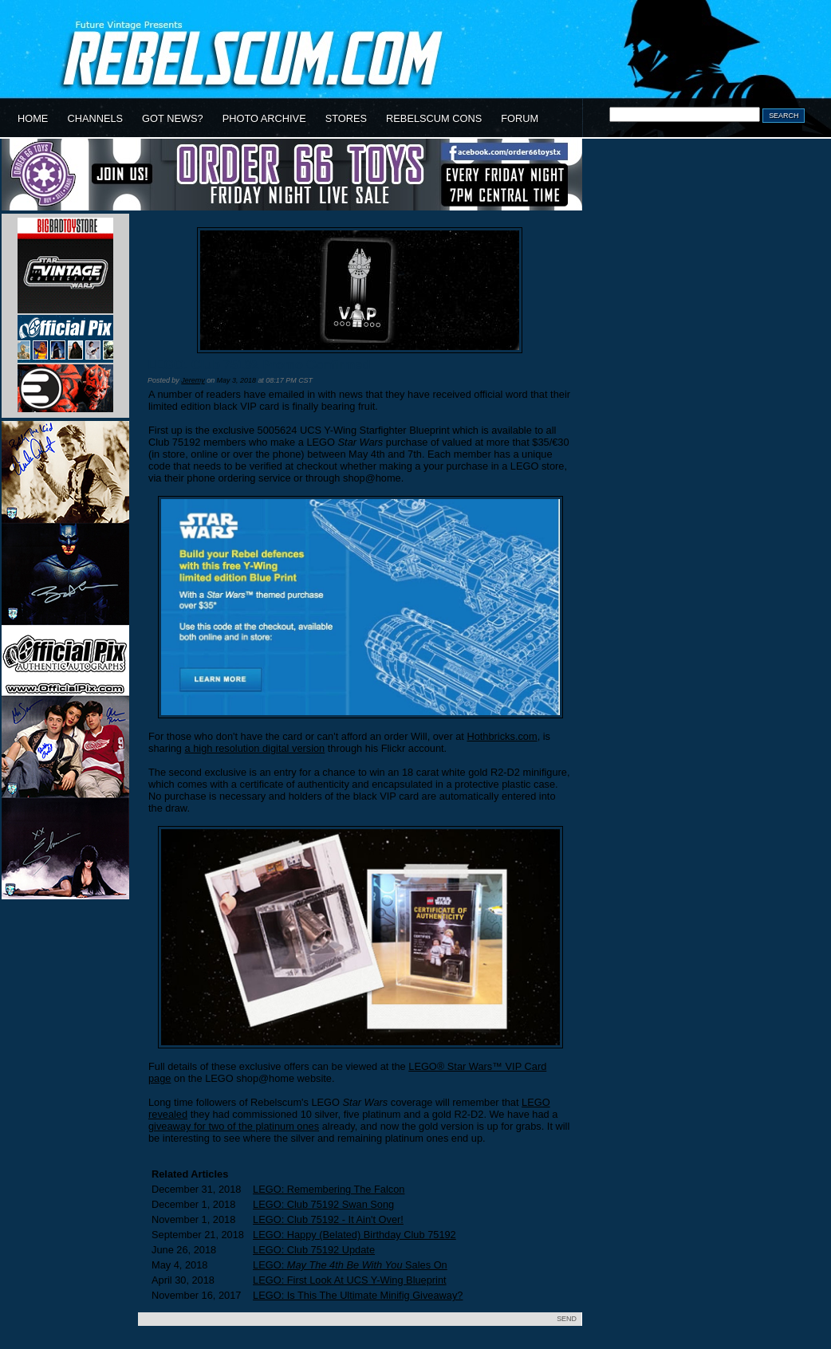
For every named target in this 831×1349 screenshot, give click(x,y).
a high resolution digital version (255, 748)
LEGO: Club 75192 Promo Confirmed (259, 365)
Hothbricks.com (502, 736)
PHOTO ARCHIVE (264, 118)
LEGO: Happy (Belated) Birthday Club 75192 (354, 1235)
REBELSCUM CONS (434, 118)
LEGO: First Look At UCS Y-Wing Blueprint (350, 1280)
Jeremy (192, 380)
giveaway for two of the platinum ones (233, 1126)
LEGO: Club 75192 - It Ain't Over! (328, 1219)
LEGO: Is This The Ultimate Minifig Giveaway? (358, 1295)
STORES (346, 118)
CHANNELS (95, 118)
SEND (567, 1319)
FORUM (519, 118)
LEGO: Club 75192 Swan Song (323, 1204)
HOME (33, 118)
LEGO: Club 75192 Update (314, 1250)
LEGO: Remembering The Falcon (328, 1189)
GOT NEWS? (172, 118)
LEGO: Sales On (350, 1265)
